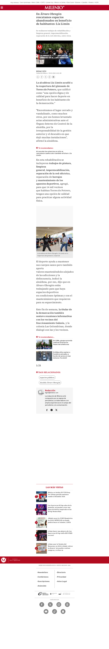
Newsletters (43, 572)
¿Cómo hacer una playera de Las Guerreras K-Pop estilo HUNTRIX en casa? (60, 533)
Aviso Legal (62, 581)
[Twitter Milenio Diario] (50, 604)
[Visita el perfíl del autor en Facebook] (47, 410)
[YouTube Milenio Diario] (46, 611)
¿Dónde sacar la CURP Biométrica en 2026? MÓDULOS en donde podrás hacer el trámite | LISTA (60, 520)
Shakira (91, 2)
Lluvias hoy (49, 2)
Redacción (41, 71)
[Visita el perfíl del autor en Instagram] (51, 410)
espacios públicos (47, 377)
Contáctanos (43, 577)
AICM (96, 2)
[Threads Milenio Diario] (67, 604)
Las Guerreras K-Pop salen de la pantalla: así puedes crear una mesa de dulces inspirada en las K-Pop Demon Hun (60, 508)
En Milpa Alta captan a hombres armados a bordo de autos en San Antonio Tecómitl (62, 355)
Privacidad (61, 577)
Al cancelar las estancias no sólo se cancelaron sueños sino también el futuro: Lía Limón (54, 153)
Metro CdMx (36, 2)
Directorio (61, 572)
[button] (2, 8)
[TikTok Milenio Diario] (54, 611)
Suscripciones (44, 581)
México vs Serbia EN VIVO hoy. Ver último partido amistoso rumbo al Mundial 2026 (59, 494)
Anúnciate (42, 586)
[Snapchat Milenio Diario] (63, 611)
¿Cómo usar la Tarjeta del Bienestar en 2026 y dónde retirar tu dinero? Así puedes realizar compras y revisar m (60, 547)
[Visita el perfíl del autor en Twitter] (56, 410)
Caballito (84, 2)
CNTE (43, 2)
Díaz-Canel (70, 2)
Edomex (77, 2)
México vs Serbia (60, 2)
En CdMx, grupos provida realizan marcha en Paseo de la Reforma (62, 342)
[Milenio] (54, 7)
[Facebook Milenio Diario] (41, 604)
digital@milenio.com (51, 393)
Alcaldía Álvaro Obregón (50, 382)
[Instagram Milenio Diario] (58, 604)
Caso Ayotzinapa (25, 2)
